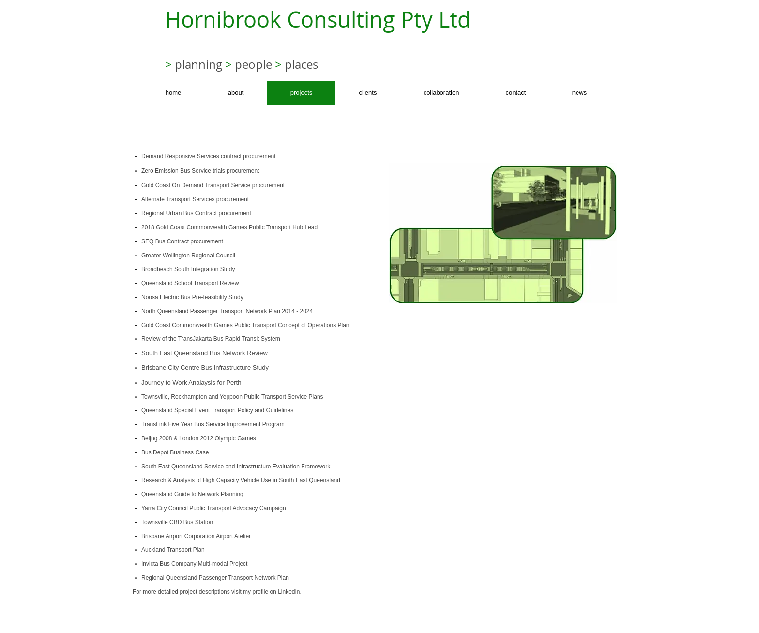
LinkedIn (289, 591)
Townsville (154, 396)
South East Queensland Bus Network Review (204, 353)
